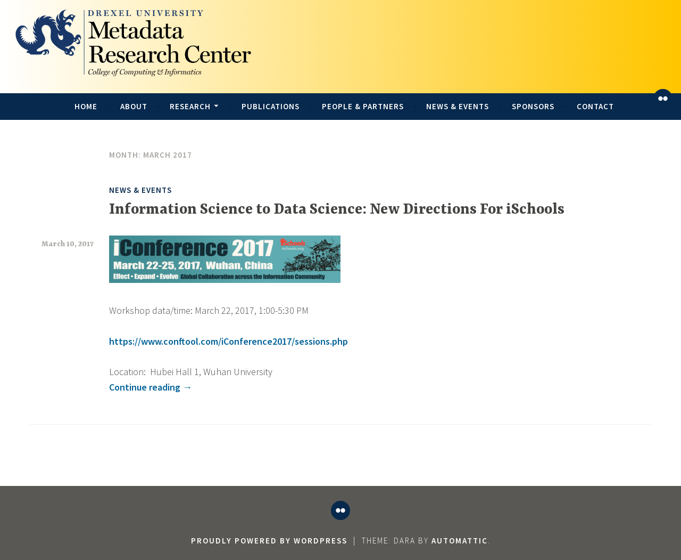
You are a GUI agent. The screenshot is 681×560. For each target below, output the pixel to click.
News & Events (457, 106)
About (133, 106)
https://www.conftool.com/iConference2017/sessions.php (228, 341)
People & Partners (363, 106)
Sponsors (533, 106)
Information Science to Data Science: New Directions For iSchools (336, 209)
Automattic (459, 540)
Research (190, 106)
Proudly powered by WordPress (269, 540)
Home (85, 106)
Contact (595, 106)
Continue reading (150, 387)
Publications (271, 106)
